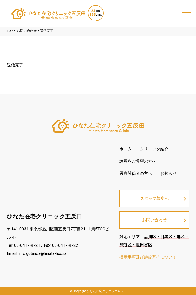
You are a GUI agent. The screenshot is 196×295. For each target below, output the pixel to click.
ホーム (125, 148)
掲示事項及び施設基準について (148, 257)
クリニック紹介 (154, 148)
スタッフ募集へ (154, 198)
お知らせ (168, 173)
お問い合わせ (154, 219)
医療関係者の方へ (135, 173)
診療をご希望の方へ (137, 161)
